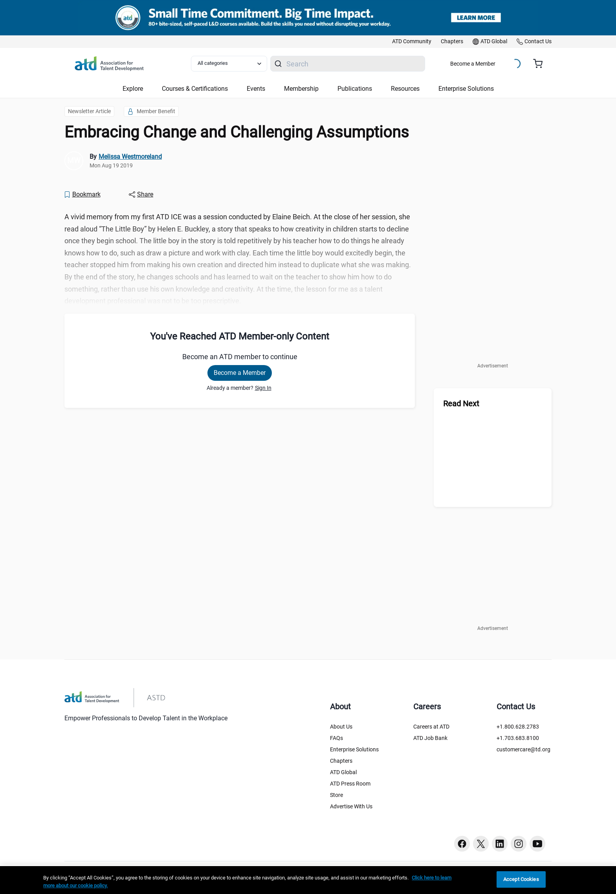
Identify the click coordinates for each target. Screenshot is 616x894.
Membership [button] (301, 88)
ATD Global (343, 772)
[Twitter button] (481, 844)
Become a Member (472, 64)
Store (336, 795)
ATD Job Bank (430, 738)
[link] (411, 41)
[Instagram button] (518, 844)
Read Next (461, 403)
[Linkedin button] (500, 844)
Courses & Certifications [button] (195, 88)
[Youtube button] (537, 844)
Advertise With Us (351, 806)
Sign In (263, 388)
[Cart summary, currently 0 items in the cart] (541, 64)
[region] (308, 880)
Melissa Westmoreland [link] (130, 156)
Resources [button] (405, 88)
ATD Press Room (350, 783)
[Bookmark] (82, 194)
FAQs (336, 738)
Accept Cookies (521, 879)
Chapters (341, 761)
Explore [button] (133, 88)
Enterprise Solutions (354, 749)
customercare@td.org (523, 749)
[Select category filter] (229, 64)
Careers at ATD (431, 726)
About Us (341, 726)
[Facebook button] (462, 844)
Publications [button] (354, 88)
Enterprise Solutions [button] (466, 88)
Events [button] (256, 88)
